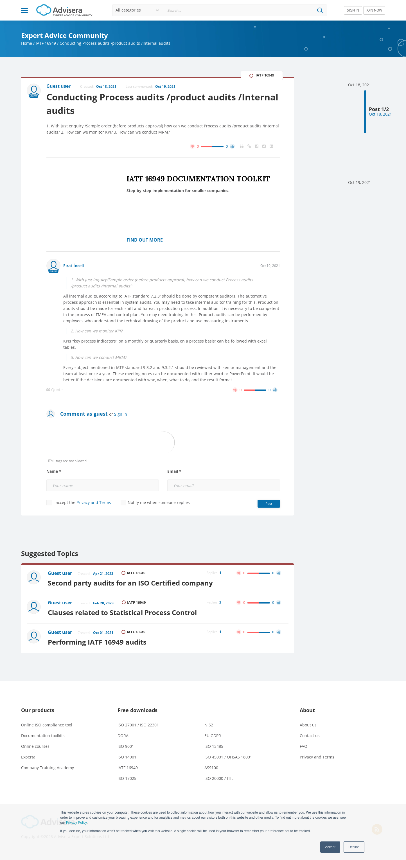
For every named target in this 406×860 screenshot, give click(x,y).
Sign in (120, 414)
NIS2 (208, 725)
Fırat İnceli (73, 265)
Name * (53, 471)
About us (308, 725)
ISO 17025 (127, 778)
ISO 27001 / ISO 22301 (138, 725)
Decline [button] (354, 847)
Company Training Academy (47, 767)
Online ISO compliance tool (46, 725)
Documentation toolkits (43, 735)
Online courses (35, 746)
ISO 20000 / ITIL (218, 778)
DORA (123, 735)
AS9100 (211, 767)
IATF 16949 (46, 43)
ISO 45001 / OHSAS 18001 (228, 757)
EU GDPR (212, 735)
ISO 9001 (126, 746)
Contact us (310, 735)
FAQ (303, 746)
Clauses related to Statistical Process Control (122, 612)
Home (26, 43)
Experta (28, 757)
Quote (54, 389)
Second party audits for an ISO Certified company (130, 582)
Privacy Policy (76, 823)
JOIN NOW (374, 10)
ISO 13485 (213, 746)
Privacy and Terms (93, 502)
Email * (174, 471)
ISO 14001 (127, 757)
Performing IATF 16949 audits (97, 642)
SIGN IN (353, 10)
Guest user (60, 573)
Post (268, 503)
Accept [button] (330, 847)
